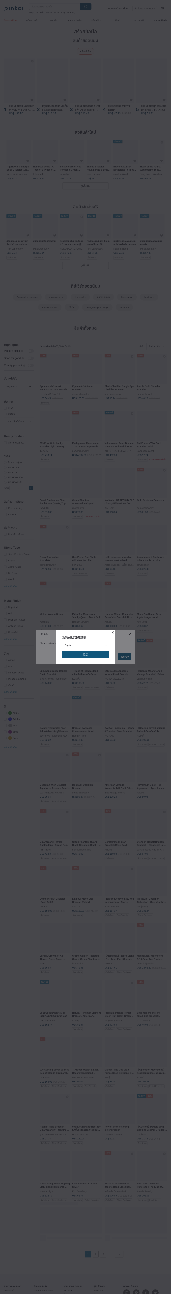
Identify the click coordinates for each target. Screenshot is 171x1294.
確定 (85, 654)
